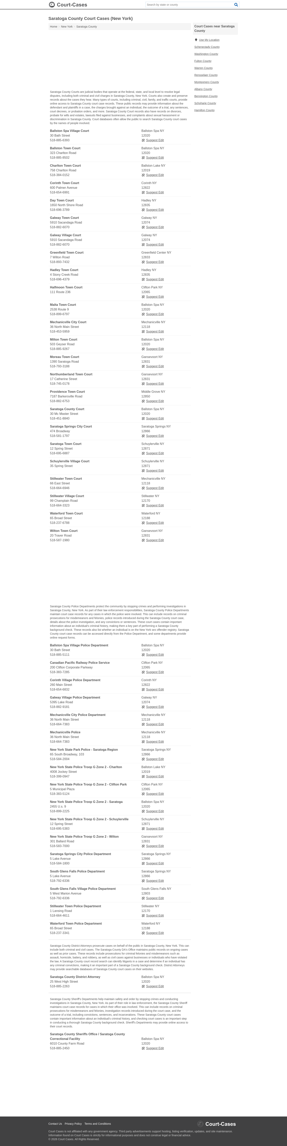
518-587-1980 (60, 540)
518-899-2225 (60, 811)
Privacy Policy (73, 1123)
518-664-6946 (60, 488)
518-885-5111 (60, 654)
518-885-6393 (60, 140)
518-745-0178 (60, 383)
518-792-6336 (60, 880)
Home (53, 26)
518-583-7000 (60, 846)
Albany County (203, 89)
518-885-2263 (60, 986)
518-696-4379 (60, 279)
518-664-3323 (60, 505)
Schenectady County (207, 46)
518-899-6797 (60, 314)
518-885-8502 (60, 157)
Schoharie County (205, 103)
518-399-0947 (60, 776)
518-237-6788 (60, 522)
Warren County (203, 68)
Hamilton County (204, 110)
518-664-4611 (60, 915)
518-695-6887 (60, 453)
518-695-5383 (60, 828)
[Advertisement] (120, 61)
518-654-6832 (60, 689)
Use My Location (207, 39)
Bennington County (206, 96)
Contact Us (55, 1123)
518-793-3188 (60, 366)
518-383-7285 (60, 672)
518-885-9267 (60, 349)
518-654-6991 (60, 192)
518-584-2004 (60, 759)
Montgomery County (206, 82)
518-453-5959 (60, 331)
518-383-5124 (60, 793)
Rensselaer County (206, 75)
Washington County (206, 53)
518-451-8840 (60, 418)
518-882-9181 (60, 707)
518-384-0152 (60, 175)
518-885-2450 (60, 1048)
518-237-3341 (60, 933)
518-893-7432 (60, 262)
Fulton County (202, 61)
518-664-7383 (60, 724)
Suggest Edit (152, 140)
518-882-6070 (60, 227)
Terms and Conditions (98, 1123)
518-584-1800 (60, 863)
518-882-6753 (60, 401)
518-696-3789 (60, 209)
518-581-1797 (60, 435)
